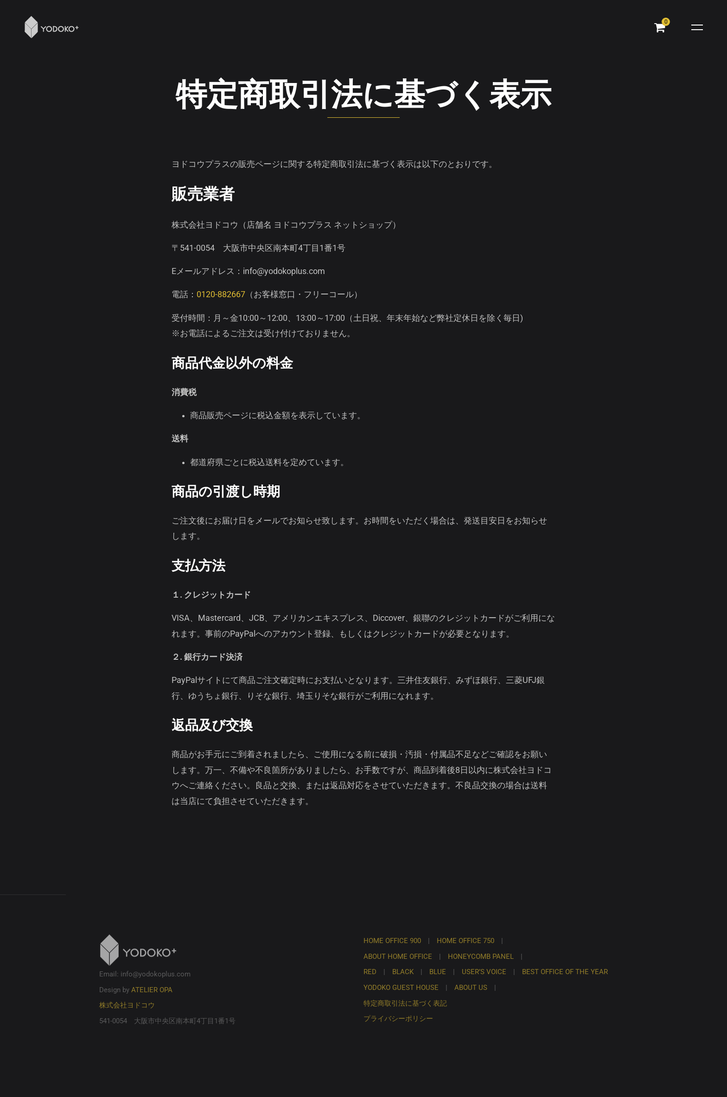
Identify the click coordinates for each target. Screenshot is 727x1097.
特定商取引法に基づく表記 (405, 1013)
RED (370, 982)
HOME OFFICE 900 (392, 951)
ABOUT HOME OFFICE (398, 967)
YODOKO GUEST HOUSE (401, 998)
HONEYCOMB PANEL (481, 967)
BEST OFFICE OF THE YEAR (565, 982)
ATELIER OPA (151, 1000)
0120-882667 (221, 294)
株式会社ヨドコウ (127, 1015)
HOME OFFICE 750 (465, 951)
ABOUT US (470, 998)
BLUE (437, 982)
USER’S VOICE (484, 982)
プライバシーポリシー (398, 1029)
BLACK (403, 982)
